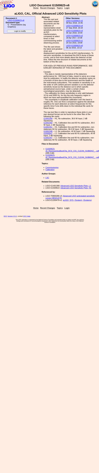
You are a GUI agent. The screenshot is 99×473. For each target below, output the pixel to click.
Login (67, 8)
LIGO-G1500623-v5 (74, 21)
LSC (47, 178)
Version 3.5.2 (12, 216)
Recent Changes (47, 8)
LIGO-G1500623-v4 (74, 26)
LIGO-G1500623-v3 (74, 31)
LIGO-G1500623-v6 (16, 20)
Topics (60, 8)
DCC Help (26, 216)
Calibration (49, 170)
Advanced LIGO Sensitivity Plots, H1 (75, 188)
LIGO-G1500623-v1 (74, 41)
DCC (5, 216)
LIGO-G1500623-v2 (74, 36)
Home (35, 8)
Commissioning (51, 168)
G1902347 (48, 138)
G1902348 (48, 131)
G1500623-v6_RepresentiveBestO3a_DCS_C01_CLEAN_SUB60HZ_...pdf (72, 150)
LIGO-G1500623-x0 (74, 46)
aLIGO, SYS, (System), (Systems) (77, 200)
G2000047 (48, 133)
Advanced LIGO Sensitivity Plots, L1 (75, 186)
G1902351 (48, 127)
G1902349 (48, 119)
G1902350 (48, 123)
